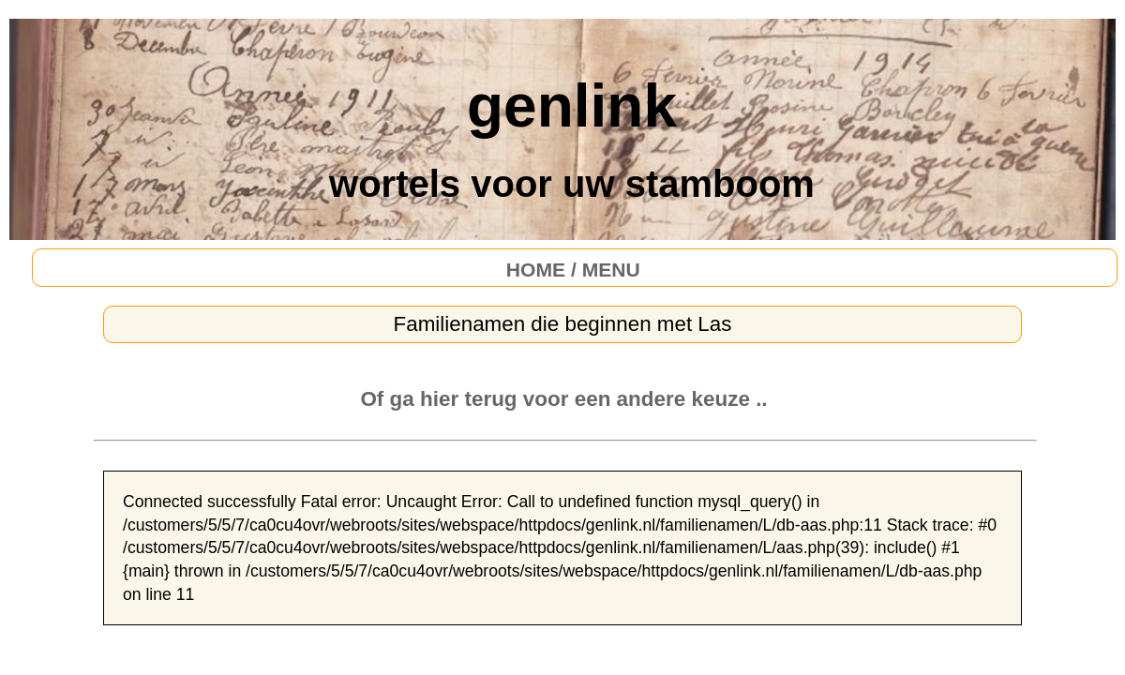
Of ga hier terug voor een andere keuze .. (563, 399)
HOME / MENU (573, 269)
